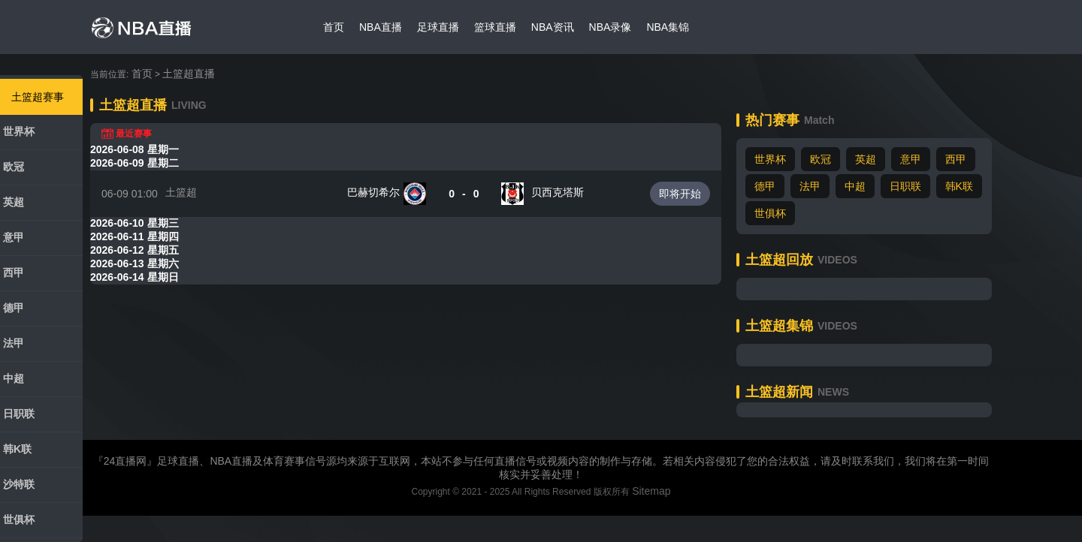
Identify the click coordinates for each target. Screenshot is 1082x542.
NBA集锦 (667, 27)
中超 (13, 378)
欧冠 (13, 167)
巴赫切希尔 (373, 192)
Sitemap (651, 491)
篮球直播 (495, 27)
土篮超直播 (188, 74)
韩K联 (17, 449)
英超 (13, 202)
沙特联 (19, 484)
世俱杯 (19, 519)
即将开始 (680, 194)
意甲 (13, 237)
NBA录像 (610, 27)
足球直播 (438, 27)
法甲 (13, 343)
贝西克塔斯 (557, 192)
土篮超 (181, 192)
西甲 (13, 272)
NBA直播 (380, 27)
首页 (333, 27)
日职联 (19, 414)
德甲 (13, 308)
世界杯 (19, 131)
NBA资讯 (552, 27)
